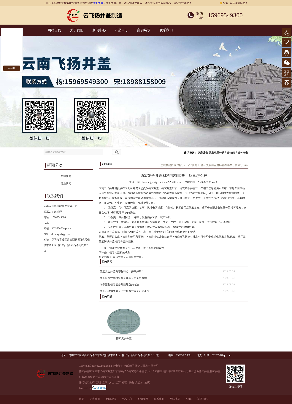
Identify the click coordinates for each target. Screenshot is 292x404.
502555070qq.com (61, 228)
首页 (180, 165)
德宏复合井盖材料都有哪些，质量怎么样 (224, 165)
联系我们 (166, 30)
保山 (131, 382)
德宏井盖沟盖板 (239, 152)
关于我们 (76, 30)
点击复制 (118, 365)
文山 (111, 382)
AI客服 (11, 68)
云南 (104, 382)
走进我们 (95, 398)
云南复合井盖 (134, 257)
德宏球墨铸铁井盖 (219, 152)
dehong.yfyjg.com (60, 234)
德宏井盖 (98, 3)
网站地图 (175, 398)
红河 (118, 382)
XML (188, 398)
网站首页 (54, 30)
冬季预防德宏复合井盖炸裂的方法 (119, 284)
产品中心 (121, 30)
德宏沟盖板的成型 (119, 252)
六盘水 (139, 382)
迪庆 (147, 382)
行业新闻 (192, 165)
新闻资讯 (111, 398)
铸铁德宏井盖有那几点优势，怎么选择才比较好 (136, 248)
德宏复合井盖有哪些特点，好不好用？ (122, 271)
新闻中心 (99, 30)
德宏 (124, 382)
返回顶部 (202, 398)
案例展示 (143, 30)
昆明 (98, 382)
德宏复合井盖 (124, 338)
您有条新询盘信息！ (234, 3)
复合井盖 (118, 257)
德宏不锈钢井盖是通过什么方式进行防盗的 (124, 291)
